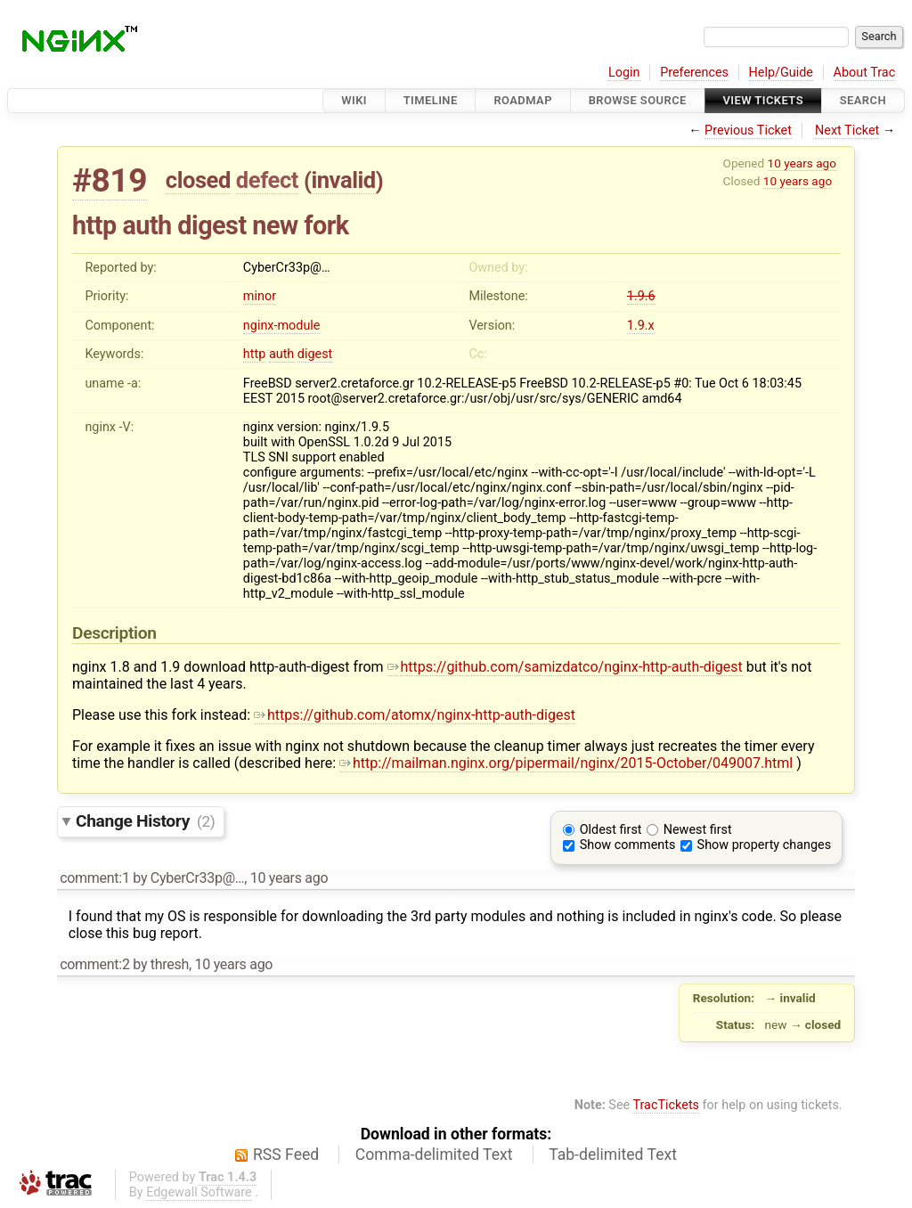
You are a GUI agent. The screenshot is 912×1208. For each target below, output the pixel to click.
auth (281, 354)
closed (198, 180)
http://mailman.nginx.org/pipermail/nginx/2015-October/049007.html (566, 763)
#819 (109, 180)
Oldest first (611, 829)
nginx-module (282, 325)
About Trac (865, 72)
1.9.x (641, 325)
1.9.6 (641, 296)
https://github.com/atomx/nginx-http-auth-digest (414, 714)
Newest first (698, 829)
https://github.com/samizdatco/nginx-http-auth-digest (565, 666)
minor (259, 296)
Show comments (628, 845)
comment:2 (94, 964)
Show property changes (764, 845)
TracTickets (665, 1105)
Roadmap (522, 100)
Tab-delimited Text (613, 1154)
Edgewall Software (199, 1192)
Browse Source (638, 100)
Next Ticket (847, 130)
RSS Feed (286, 1154)
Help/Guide (781, 72)
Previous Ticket (748, 130)
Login (624, 72)
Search (863, 100)
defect (267, 180)
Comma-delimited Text (434, 1154)
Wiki (354, 100)
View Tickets (763, 100)
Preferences (694, 72)
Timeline (430, 100)
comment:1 (94, 877)
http (254, 354)
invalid (343, 180)
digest (314, 354)
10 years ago (802, 163)
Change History (145, 821)
